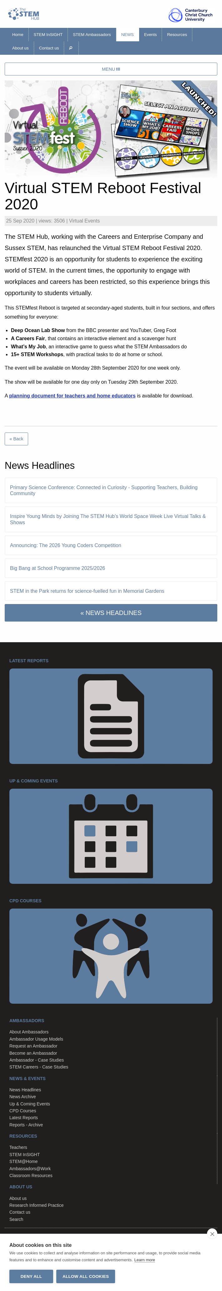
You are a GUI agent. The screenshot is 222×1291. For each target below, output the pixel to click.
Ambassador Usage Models (36, 1039)
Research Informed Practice (36, 1205)
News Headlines (25, 1089)
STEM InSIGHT (48, 34)
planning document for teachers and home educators (72, 395)
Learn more (144, 1260)
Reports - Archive (26, 1124)
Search (16, 1219)
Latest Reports (23, 1117)
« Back (16, 438)
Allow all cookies (86, 1276)
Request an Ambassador (33, 1045)
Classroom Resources (31, 1175)
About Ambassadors (28, 1031)
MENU (111, 69)
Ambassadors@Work (30, 1168)
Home (17, 34)
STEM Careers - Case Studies (38, 1066)
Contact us (49, 48)
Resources (177, 34)
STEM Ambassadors (92, 34)
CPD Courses (22, 1110)
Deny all (31, 1276)
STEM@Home (23, 1161)
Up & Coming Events (29, 1103)
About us (20, 48)
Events (150, 34)
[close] (212, 1233)
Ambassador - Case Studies (36, 1060)
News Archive (22, 1096)
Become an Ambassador (33, 1053)
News (127, 34)
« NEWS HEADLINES (111, 612)
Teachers (18, 1147)
